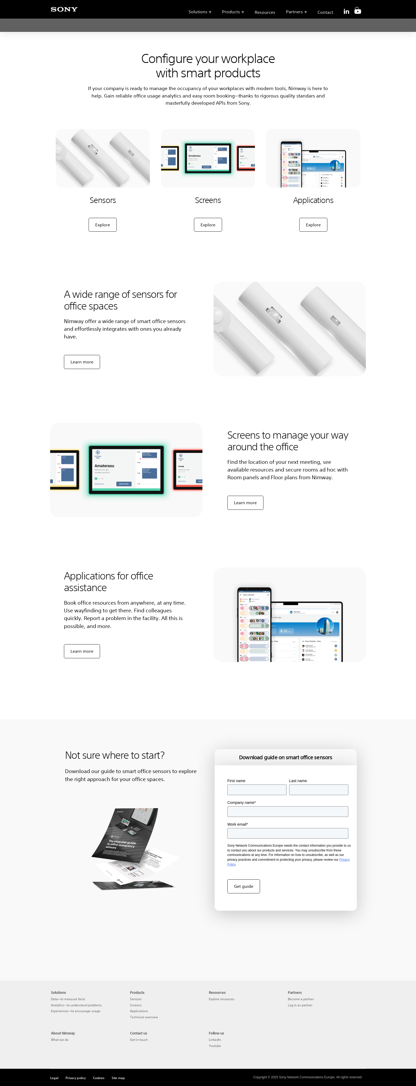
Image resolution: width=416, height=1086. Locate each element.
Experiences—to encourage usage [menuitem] (75, 1011)
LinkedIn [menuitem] (215, 1039)
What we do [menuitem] (59, 1039)
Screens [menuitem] (136, 1005)
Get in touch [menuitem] (139, 1039)
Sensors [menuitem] (136, 999)
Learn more (82, 361)
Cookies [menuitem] (99, 1078)
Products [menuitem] (231, 24)
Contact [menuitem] (325, 24)
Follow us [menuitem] (216, 1033)
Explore (102, 224)
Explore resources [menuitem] (222, 999)
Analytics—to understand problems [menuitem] (76, 1005)
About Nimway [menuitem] (63, 1033)
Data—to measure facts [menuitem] (68, 999)
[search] (355, 7)
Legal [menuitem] (54, 1078)
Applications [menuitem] (139, 1011)
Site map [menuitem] (118, 1078)
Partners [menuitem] (294, 24)
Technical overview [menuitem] (144, 1017)
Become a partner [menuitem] (301, 999)
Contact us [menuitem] (138, 1033)
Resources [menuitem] (265, 24)
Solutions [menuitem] (198, 24)
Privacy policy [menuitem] (76, 1078)
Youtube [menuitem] (215, 1045)
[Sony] (64, 12)
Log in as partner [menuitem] (300, 1005)
